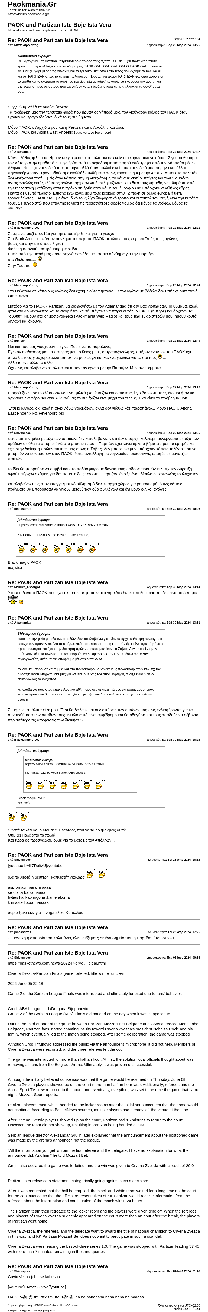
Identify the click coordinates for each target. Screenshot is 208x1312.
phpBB (35, 1305)
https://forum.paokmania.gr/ (28, 14)
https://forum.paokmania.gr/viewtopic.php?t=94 (43, 30)
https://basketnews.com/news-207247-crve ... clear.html (57, 963)
